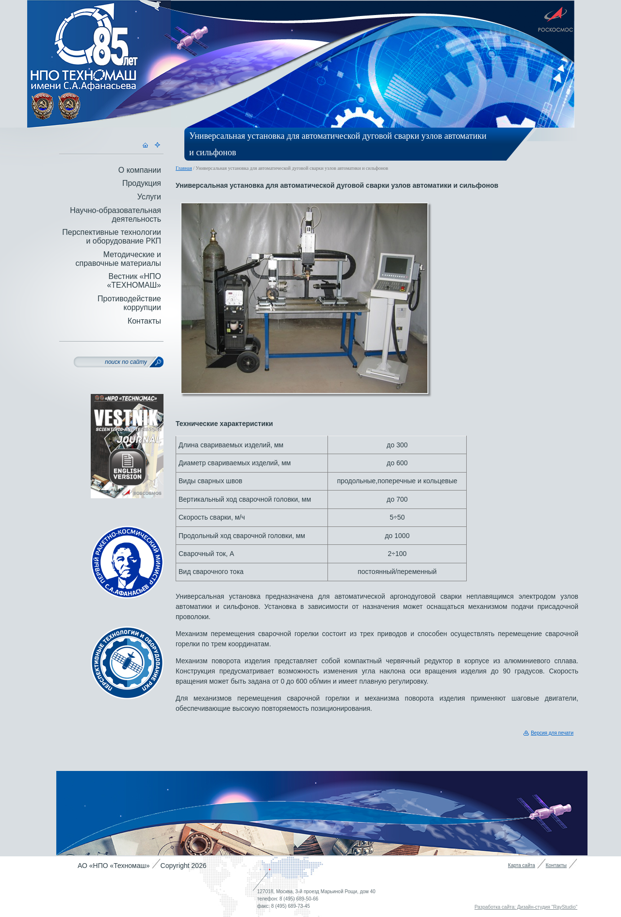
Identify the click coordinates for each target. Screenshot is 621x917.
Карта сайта (521, 865)
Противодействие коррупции (129, 303)
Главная (184, 168)
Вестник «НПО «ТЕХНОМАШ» (134, 280)
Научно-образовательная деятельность (115, 214)
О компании (139, 170)
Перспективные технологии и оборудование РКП (111, 236)
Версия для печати (552, 733)
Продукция (141, 183)
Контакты (144, 321)
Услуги (149, 197)
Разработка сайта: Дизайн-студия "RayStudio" (525, 907)
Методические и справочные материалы (118, 258)
